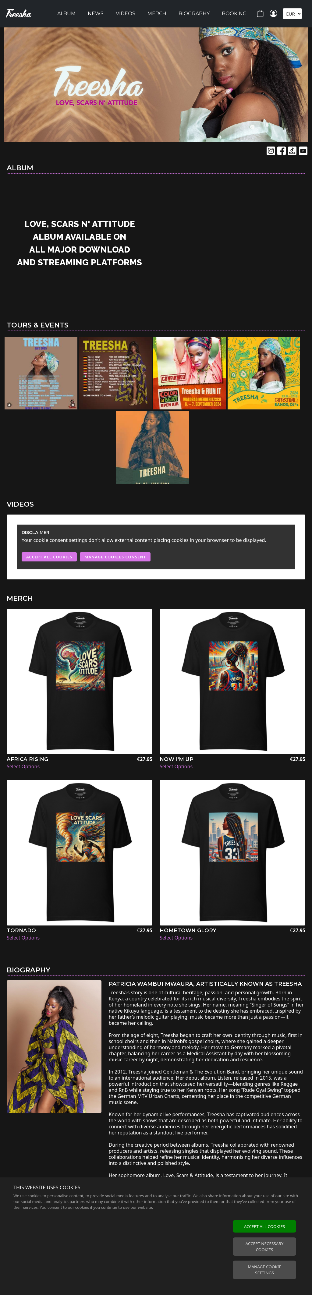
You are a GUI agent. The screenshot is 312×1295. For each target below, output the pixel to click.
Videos (125, 13)
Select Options (23, 766)
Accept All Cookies (49, 557)
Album (66, 13)
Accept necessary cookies (265, 1246)
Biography (194, 13)
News (96, 13)
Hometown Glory (188, 930)
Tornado (21, 930)
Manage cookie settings (264, 1270)
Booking (234, 13)
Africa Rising (27, 759)
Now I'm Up (176, 759)
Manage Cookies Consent (115, 557)
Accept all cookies (264, 1226)
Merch (156, 13)
